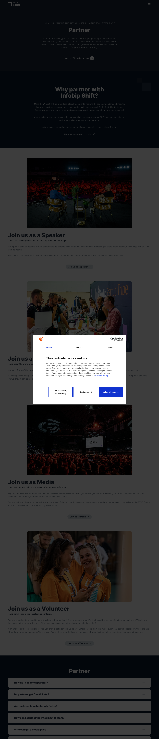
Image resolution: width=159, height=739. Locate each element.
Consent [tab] (48, 347)
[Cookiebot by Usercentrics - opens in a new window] (112, 339)
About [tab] (110, 347)
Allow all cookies (111, 392)
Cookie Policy (101, 376)
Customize (86, 392)
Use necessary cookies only (60, 392)
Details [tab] (79, 347)
